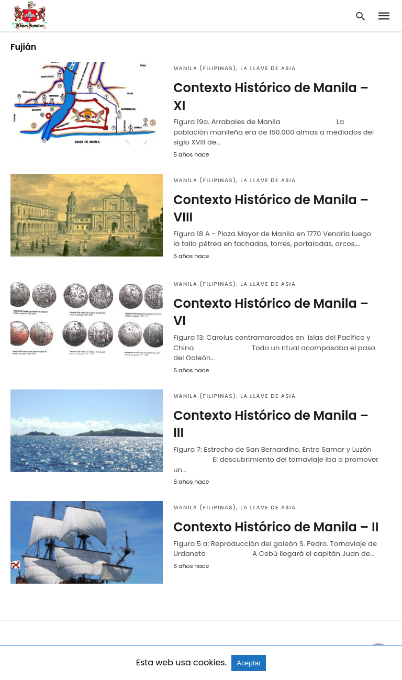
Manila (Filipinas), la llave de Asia (234, 68)
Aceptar (249, 663)
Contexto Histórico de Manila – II (275, 527)
